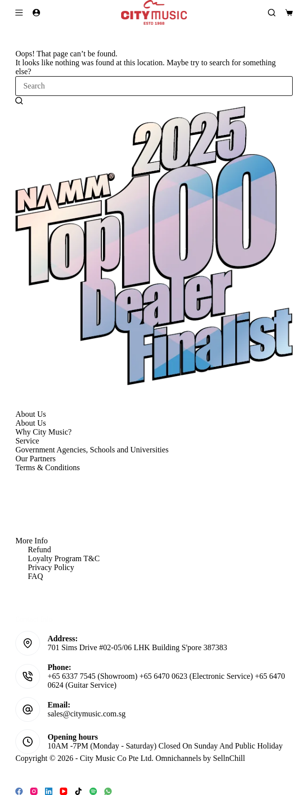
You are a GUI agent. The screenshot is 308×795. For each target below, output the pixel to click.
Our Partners (35, 458)
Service (27, 441)
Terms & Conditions (47, 467)
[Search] (271, 12)
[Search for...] (154, 86)
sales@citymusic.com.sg (86, 713)
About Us (30, 423)
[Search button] (19, 100)
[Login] (36, 12)
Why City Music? (43, 432)
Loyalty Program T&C (63, 558)
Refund (39, 549)
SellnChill (229, 758)
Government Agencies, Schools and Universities (92, 449)
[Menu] (19, 12)
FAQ (35, 576)
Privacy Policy (51, 567)
